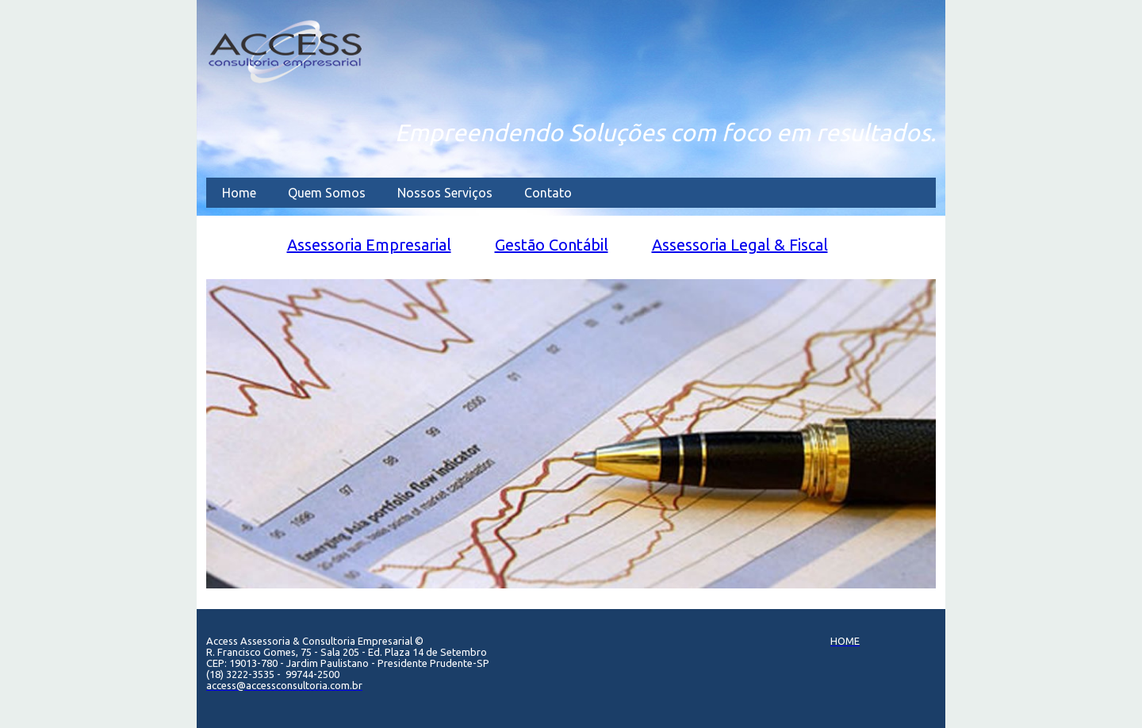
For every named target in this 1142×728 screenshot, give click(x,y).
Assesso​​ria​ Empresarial (369, 245)
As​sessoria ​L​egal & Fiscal (740, 245)
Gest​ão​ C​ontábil (551, 245)
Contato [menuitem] (548, 193)
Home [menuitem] (239, 193)
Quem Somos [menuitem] (327, 193)
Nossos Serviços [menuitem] (444, 193)
